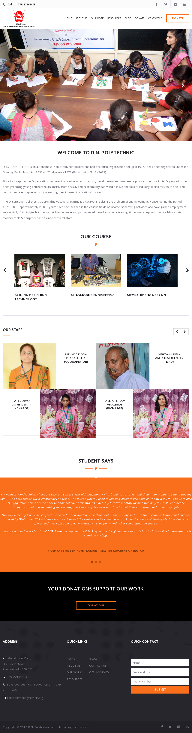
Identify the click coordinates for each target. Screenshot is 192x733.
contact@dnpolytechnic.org (25, 698)
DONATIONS (96, 605)
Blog (128, 18)
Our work (97, 18)
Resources (114, 18)
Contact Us (155, 18)
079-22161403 (26, 4)
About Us (81, 18)
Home (68, 18)
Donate (139, 18)
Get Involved (99, 672)
